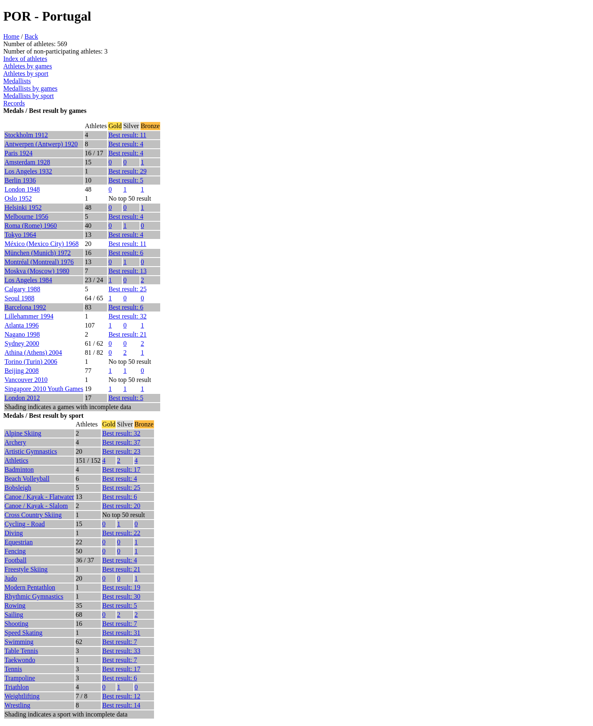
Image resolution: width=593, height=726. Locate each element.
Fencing (15, 551)
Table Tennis (21, 650)
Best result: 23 (121, 451)
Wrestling (17, 705)
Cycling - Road (25, 523)
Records (14, 103)
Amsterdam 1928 (27, 162)
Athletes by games (27, 66)
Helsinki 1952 (23, 207)
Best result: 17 (121, 469)
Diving (14, 532)
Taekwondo (20, 659)
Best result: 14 (121, 705)
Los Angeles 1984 (28, 279)
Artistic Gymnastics (31, 451)
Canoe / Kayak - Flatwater (39, 496)
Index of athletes (25, 58)
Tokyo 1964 (20, 234)
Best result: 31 (121, 632)
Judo (11, 578)
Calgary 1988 (22, 289)
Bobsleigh (18, 487)
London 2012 (22, 397)
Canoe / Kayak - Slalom (36, 505)
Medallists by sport (28, 95)
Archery (15, 442)
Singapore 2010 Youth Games (44, 388)
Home (11, 36)
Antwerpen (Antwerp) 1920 (41, 144)
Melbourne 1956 (26, 216)
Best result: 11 (127, 134)
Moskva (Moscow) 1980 (37, 270)
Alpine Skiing (23, 433)
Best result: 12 (121, 696)
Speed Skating (23, 632)
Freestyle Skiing (26, 569)
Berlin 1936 (20, 180)
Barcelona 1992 (25, 307)
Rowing (15, 605)
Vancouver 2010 (26, 379)
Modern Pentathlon (30, 587)
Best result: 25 (127, 289)
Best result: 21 (127, 334)
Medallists (17, 80)
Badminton (19, 469)
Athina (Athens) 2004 (33, 352)
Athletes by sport (25, 73)
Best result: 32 (127, 316)
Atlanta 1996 (22, 325)
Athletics (16, 460)
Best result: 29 (127, 171)
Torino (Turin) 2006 (31, 361)
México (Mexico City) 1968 (42, 243)
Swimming (19, 641)
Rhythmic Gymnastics (34, 596)
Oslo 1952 (18, 198)
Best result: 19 (121, 587)
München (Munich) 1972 (38, 252)
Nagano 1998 (22, 334)
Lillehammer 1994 (29, 316)
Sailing (14, 614)
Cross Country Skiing (33, 514)
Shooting (16, 623)
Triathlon (17, 687)
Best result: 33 (121, 650)
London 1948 (22, 189)
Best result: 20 (121, 505)
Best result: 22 (121, 532)
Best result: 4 (125, 144)
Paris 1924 (19, 153)
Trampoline (20, 678)
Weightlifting (22, 696)
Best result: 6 (125, 252)
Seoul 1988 (19, 298)
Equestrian (19, 542)
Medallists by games (30, 88)
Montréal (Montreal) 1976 (39, 261)
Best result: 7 (119, 623)
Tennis (13, 668)
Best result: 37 (121, 442)
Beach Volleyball (27, 478)
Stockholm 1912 (26, 134)
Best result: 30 (121, 596)
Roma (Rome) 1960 (31, 225)
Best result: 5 (125, 180)
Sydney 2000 (22, 343)
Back (31, 36)
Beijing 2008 (22, 370)
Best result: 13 (127, 270)
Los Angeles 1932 (28, 171)
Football (15, 560)
